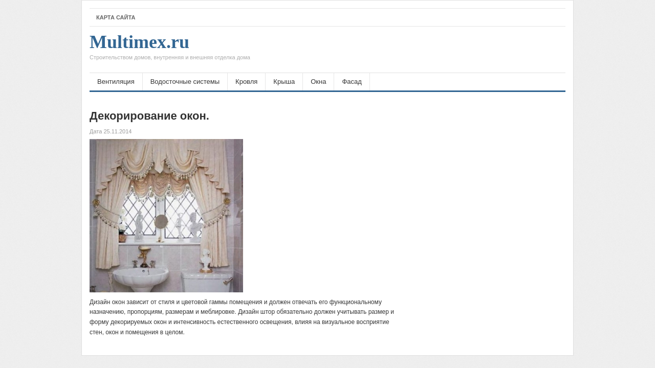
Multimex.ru (170, 49)
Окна (318, 81)
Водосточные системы (185, 81)
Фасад (351, 81)
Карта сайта (115, 17)
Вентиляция (116, 81)
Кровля (246, 81)
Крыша (284, 81)
